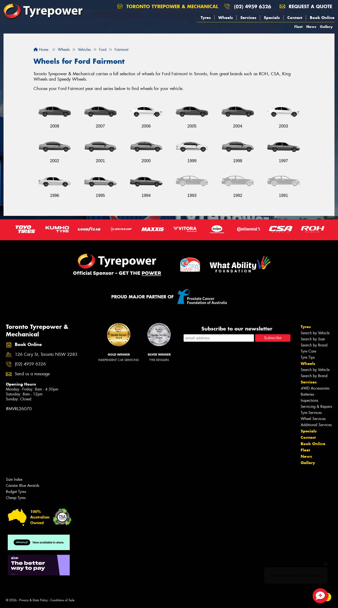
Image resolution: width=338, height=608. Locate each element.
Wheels (225, 17)
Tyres (206, 17)
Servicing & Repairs (316, 406)
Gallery (326, 26)
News (311, 26)
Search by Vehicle (315, 332)
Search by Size (313, 339)
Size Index (14, 479)
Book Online (322, 17)
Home (41, 49)
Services (248, 17)
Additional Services (316, 424)
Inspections (309, 400)
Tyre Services (311, 412)
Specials (272, 17)
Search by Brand (314, 345)
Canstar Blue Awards (22, 485)
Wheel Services (313, 418)
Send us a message (32, 374)
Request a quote (306, 6)
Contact (294, 17)
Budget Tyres (16, 491)
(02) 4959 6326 (252, 6)
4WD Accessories (315, 388)
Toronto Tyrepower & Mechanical (167, 6)
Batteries (307, 394)
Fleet (298, 26)
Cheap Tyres (16, 497)
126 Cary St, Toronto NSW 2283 (46, 354)
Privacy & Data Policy (33, 600)
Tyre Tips (308, 357)
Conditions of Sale (62, 600)
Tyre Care (308, 351)
